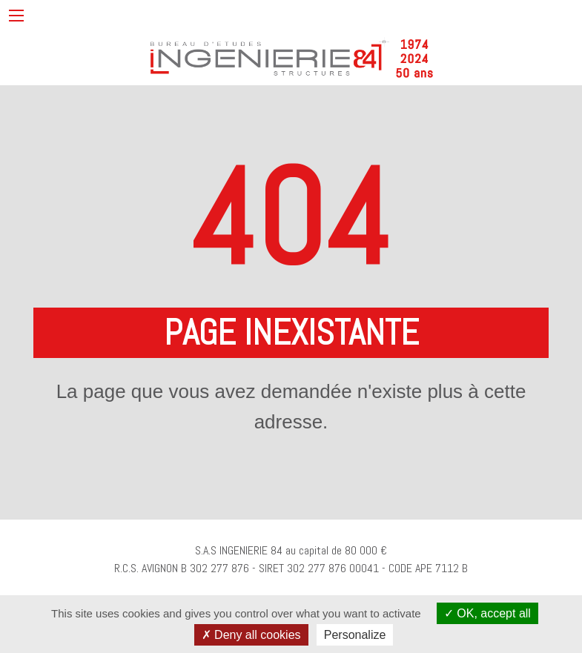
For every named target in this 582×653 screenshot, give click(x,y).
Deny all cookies (251, 635)
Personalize (355, 635)
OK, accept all (487, 613)
